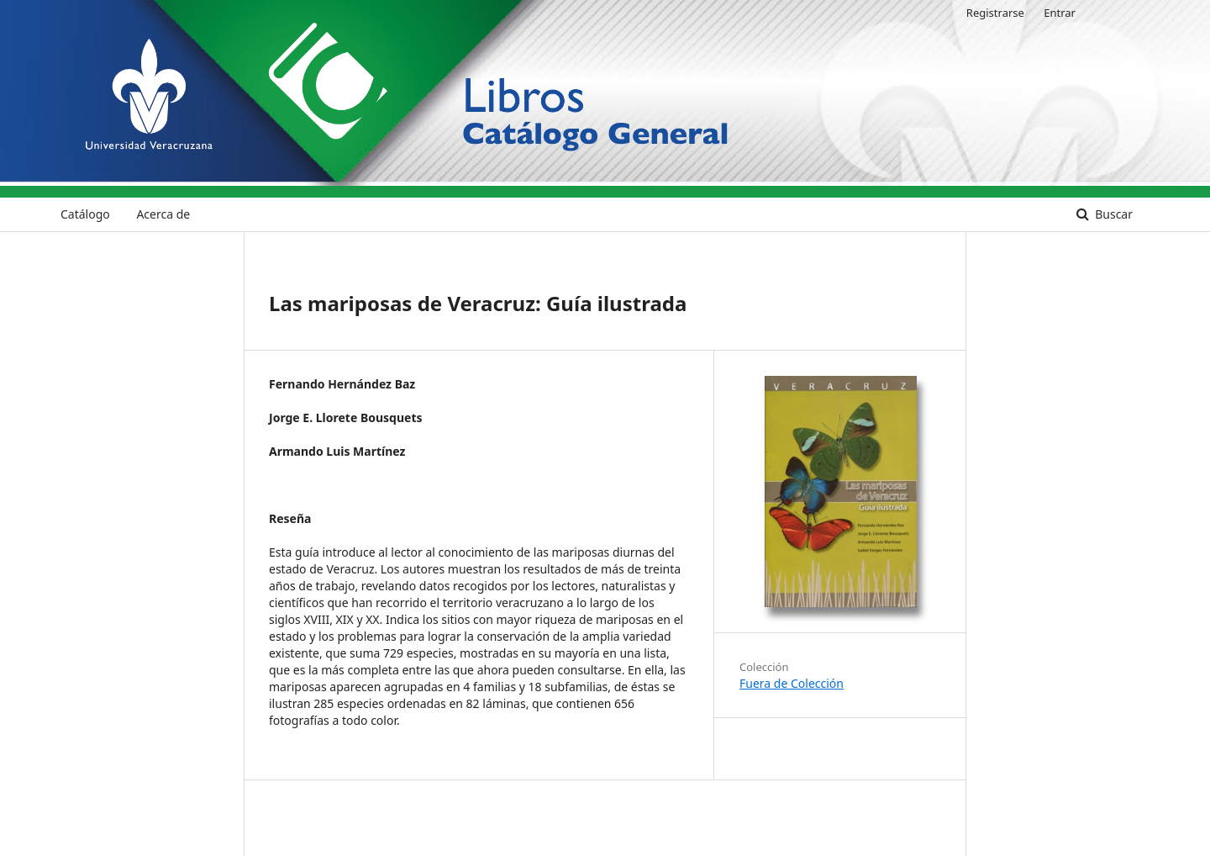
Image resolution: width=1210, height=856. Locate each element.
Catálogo (85, 214)
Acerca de (163, 214)
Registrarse (995, 12)
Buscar (1112, 214)
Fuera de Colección (791, 683)
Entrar (1060, 12)
